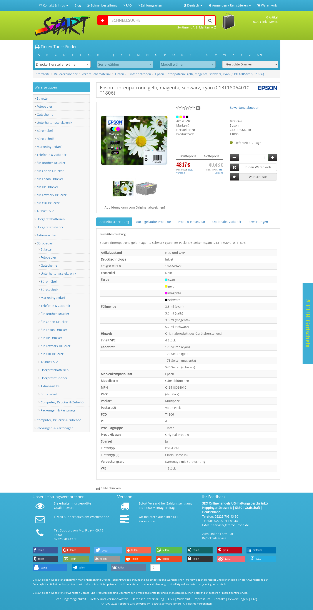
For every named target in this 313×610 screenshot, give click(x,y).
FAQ (254, 599)
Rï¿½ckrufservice (214, 538)
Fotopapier (44, 106)
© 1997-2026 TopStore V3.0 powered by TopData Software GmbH (141, 603)
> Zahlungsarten (150, 5)
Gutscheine (45, 114)
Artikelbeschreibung (114, 222)
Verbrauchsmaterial (96, 74)
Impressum (202, 599)
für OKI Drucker (48, 203)
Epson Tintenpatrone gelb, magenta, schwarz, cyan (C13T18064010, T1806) (209, 74)
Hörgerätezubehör (50, 227)
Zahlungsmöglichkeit (71, 599)
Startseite (43, 74)
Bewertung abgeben (244, 107)
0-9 (259, 55)
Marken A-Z (207, 27)
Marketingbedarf (49, 147)
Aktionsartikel (47, 235)
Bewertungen (258, 222)
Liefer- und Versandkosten (109, 599)
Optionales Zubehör (226, 222)
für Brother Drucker (51, 163)
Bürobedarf (45, 243)
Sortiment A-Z (187, 27)
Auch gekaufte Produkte (153, 222)
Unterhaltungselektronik (54, 122)
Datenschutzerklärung (148, 599)
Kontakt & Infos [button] (53, 5)
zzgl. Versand (184, 171)
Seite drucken (108, 488)
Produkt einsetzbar (191, 222)
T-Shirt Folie (45, 211)
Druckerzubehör (66, 74)
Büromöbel (45, 131)
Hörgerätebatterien (51, 219)
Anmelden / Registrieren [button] (230, 5)
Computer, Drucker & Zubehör (63, 402)
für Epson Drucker (50, 179)
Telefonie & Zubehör (52, 155)
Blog (78, 5)
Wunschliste (258, 177)
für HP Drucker (47, 187)
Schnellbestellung (102, 5)
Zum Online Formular (217, 534)
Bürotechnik (45, 139)
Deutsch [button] (193, 5)
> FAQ (127, 5)
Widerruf (183, 599)
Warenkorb (267, 5)
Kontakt (219, 599)
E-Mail (58, 517)
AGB (171, 599)
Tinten (119, 74)
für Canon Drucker (50, 171)
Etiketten (43, 98)
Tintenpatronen (139, 74)
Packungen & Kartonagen (59, 410)
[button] (105, 140)
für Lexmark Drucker (52, 195)
